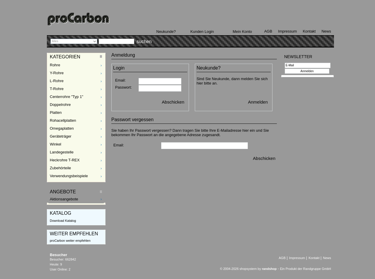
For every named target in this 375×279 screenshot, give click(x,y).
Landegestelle (62, 152)
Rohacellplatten (63, 120)
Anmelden (258, 101)
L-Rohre (57, 81)
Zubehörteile (60, 168)
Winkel (55, 144)
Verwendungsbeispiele (69, 176)
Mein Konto (242, 31)
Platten (56, 112)
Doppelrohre (60, 104)
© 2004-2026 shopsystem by (248, 268)
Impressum (287, 31)
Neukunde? (166, 31)
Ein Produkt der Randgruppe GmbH (305, 268)
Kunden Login (202, 31)
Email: (120, 80)
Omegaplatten (62, 128)
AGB (268, 31)
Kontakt (309, 31)
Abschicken (173, 101)
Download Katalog (63, 220)
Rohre (55, 65)
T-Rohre (57, 89)
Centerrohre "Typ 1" (66, 96)
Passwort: (123, 87)
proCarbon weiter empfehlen (70, 240)
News (326, 31)
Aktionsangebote (64, 199)
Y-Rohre (57, 73)
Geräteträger (60, 136)
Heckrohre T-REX (65, 160)
